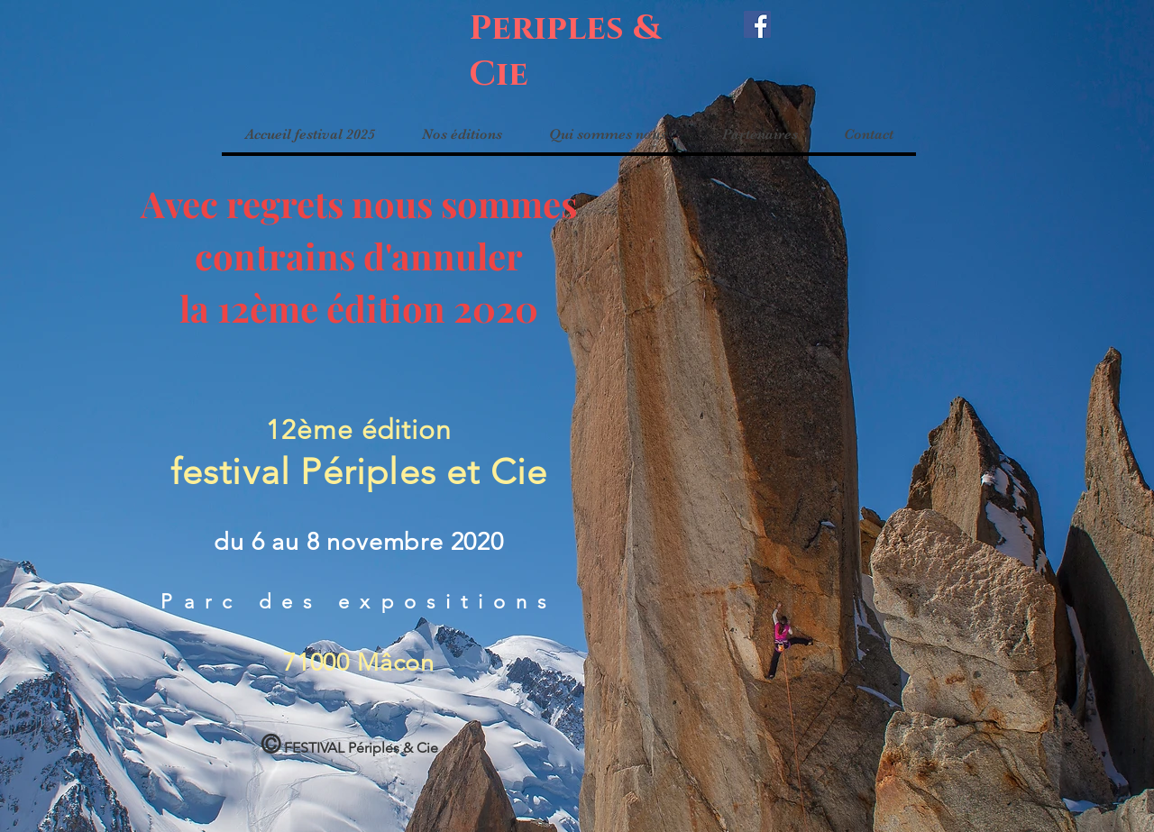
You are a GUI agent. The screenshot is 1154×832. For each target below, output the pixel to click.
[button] (461, 134)
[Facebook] (757, 24)
